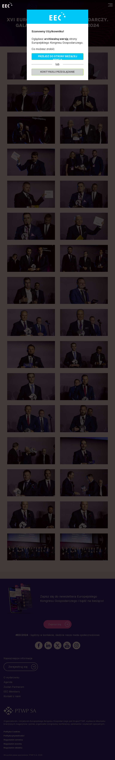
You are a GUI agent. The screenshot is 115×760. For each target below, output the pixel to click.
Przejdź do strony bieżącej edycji (57, 57)
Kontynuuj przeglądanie (57, 71)
